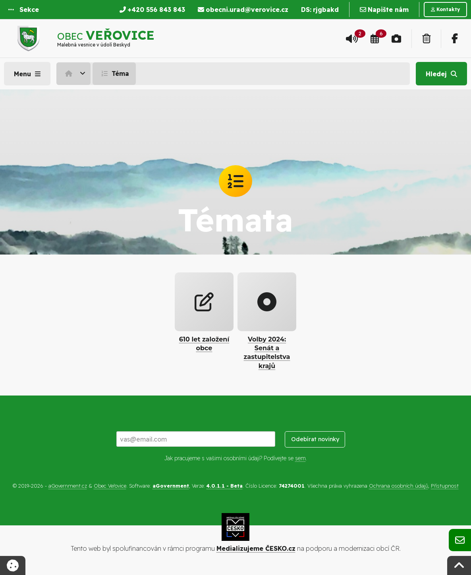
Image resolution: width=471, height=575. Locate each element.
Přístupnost (445, 485)
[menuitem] (74, 73)
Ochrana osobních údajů (398, 485)
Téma (114, 73)
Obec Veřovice (110, 485)
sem (300, 458)
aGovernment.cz (67, 485)
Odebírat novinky (315, 439)
